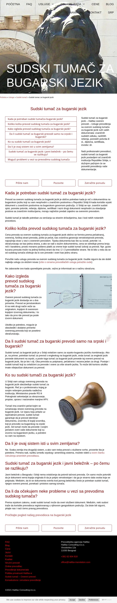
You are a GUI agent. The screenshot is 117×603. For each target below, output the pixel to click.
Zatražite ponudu (95, 182)
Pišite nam (22, 182)
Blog (7, 545)
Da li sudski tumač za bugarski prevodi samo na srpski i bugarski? (40, 135)
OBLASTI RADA (74, 4)
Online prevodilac (13, 566)
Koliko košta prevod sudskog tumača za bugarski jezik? (39, 124)
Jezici (8, 552)
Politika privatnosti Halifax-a (18, 573)
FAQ (29, 4)
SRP (111, 12)
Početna (3, 97)
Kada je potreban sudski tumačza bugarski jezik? (35, 119)
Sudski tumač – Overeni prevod (20, 576)
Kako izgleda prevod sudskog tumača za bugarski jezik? (39, 128)
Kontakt (9, 556)
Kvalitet (8, 559)
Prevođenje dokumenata (17, 570)
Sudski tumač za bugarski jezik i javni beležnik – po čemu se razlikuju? (41, 153)
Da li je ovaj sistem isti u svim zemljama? (31, 146)
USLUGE (47, 4)
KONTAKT (94, 12)
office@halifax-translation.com (75, 562)
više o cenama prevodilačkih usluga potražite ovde (65, 262)
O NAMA (76, 12)
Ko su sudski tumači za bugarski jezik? (29, 141)
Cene (7, 549)
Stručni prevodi (12, 563)
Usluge (11, 97)
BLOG (110, 4)
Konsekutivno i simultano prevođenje (23, 580)
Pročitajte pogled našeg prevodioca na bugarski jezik (38, 515)
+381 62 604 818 (69, 556)
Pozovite (59, 182)
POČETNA (13, 4)
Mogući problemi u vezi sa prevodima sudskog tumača (39, 159)
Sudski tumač (21, 97)
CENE (96, 4)
